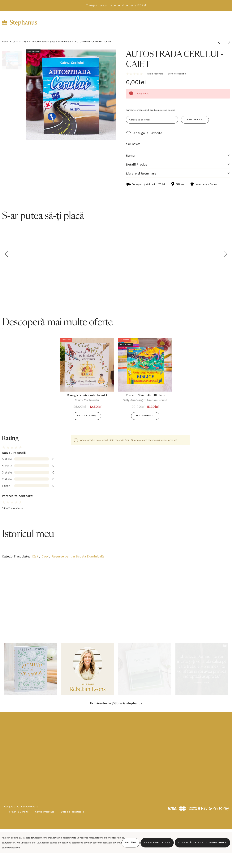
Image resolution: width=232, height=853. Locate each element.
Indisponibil (145, 416)
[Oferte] (130, 23)
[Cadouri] (91, 23)
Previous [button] (6, 254)
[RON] (197, 23)
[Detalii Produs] (178, 164)
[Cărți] (72, 23)
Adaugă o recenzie (12, 508)
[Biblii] (55, 23)
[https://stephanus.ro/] (23, 23)
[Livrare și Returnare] (178, 173)
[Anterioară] (221, 42)
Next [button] (226, 254)
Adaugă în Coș (87, 416)
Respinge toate (157, 843)
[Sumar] (178, 155)
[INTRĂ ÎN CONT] (206, 23)
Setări (130, 843)
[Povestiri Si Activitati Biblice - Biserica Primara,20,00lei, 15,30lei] (145, 365)
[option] (87, 380)
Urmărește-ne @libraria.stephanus (116, 703)
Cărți (35, 556)
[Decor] (111, 23)
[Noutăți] (150, 23)
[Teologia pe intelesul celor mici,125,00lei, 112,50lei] (87, 365)
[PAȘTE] (171, 23)
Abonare (195, 120)
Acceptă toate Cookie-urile (202, 843)
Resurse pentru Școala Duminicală (78, 556)
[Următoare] (227, 42)
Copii (45, 556)
